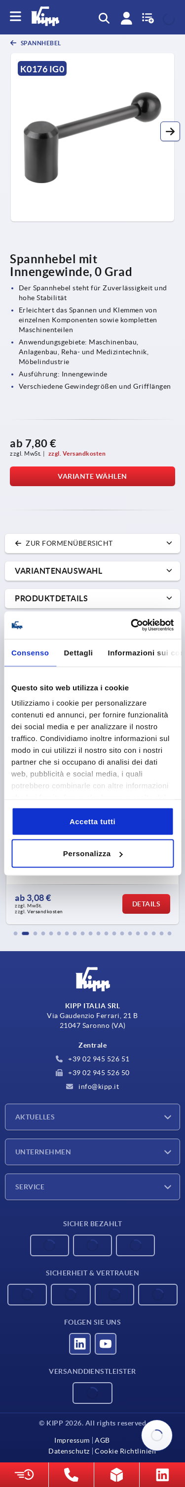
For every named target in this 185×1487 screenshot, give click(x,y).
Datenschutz (69, 1451)
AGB (102, 1440)
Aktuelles (35, 1117)
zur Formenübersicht (64, 543)
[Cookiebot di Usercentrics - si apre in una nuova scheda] (132, 625)
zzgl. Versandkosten (77, 453)
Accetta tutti (92, 821)
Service (29, 1187)
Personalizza (93, 853)
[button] (170, 131)
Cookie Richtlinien (125, 1451)
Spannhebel (40, 43)
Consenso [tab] (30, 652)
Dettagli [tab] (78, 652)
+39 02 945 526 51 (93, 1059)
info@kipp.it (92, 1086)
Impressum (72, 1440)
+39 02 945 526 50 (93, 1073)
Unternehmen (43, 1152)
